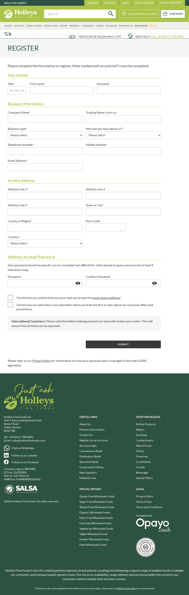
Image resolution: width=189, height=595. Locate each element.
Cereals (100, 26)
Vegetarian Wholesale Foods (96, 528)
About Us (85, 424)
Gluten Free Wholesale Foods (96, 496)
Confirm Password (98, 276)
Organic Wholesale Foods (94, 512)
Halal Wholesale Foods (93, 544)
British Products (146, 424)
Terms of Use (143, 501)
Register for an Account (93, 440)
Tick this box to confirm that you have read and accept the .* (68, 298)
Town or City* (95, 205)
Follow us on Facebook (25, 462)
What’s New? (141, 26)
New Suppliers (88, 472)
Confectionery (34, 26)
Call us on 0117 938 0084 (167, 36)
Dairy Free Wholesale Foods (96, 517)
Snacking (19, 26)
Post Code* (93, 221)
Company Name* (19, 112)
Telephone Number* (21, 144)
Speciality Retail (88, 461)
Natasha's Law (87, 477)
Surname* (103, 84)
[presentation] (37, 344)
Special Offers (144, 477)
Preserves (74, 26)
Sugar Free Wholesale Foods (96, 501)
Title (11, 84)
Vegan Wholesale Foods (93, 534)
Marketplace (126, 26)
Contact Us (86, 435)
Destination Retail (90, 456)
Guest (22, 3)
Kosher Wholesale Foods (94, 539)
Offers (153, 26)
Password (14, 276)
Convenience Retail (90, 451)
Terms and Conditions (149, 507)
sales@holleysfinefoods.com (28, 440)
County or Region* (20, 221)
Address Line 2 (95, 189)
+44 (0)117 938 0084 (21, 437)
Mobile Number (96, 144)
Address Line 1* (18, 189)
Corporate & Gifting (91, 467)
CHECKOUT (176, 13)
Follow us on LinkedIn (24, 455)
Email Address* (18, 160)
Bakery (8, 26)
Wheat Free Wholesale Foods (96, 507)
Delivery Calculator (126, 588)
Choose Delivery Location (142, 13)
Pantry (63, 26)
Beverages (111, 26)
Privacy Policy (41, 360)
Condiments (87, 26)
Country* (14, 237)
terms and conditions (106, 298)
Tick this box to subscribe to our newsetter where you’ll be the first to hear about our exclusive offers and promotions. (84, 307)
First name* (37, 84)
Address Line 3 (17, 205)
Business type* (17, 128)
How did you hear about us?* (104, 128)
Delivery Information (92, 429)
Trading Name (101, 112)
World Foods (51, 26)
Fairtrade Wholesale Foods (95, 523)
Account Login (88, 445)
